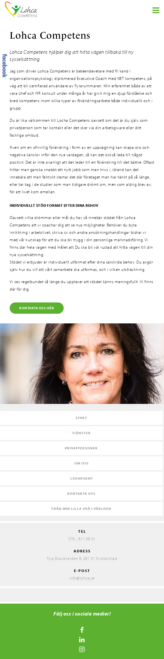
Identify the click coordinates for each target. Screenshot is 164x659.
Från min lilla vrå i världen (81, 508)
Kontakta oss (81, 493)
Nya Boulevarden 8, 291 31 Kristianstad (82, 558)
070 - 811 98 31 (82, 538)
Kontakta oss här (36, 308)
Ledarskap (81, 478)
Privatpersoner (81, 448)
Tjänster (81, 433)
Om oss (81, 463)
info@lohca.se (82, 577)
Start (81, 417)
